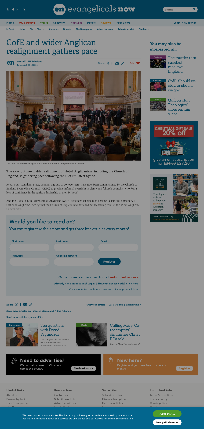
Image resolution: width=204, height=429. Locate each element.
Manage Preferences (167, 422)
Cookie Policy (103, 418)
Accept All (167, 413)
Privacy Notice (124, 418)
